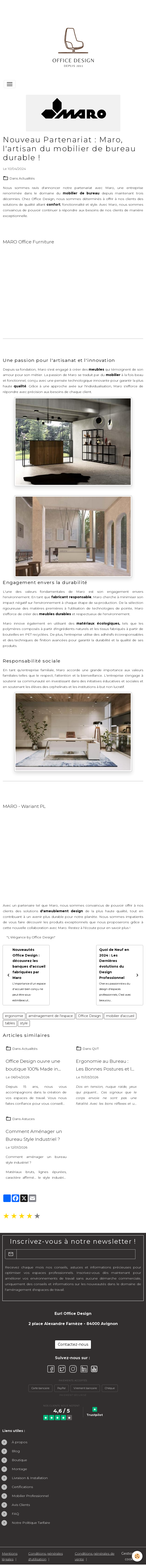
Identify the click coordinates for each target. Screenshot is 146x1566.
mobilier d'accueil (120, 1016)
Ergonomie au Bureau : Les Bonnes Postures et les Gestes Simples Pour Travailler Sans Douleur (106, 1065)
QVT (95, 1049)
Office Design (89, 1016)
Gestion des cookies (131, 1556)
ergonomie (14, 1016)
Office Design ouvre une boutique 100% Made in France (33, 1065)
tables (10, 1023)
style (24, 1023)
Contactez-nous (73, 1344)
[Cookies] (137, 1556)
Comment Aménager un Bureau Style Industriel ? (34, 1135)
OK (138, 1254)
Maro (109, 188)
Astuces (28, 1119)
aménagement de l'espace (50, 1016)
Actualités (27, 178)
